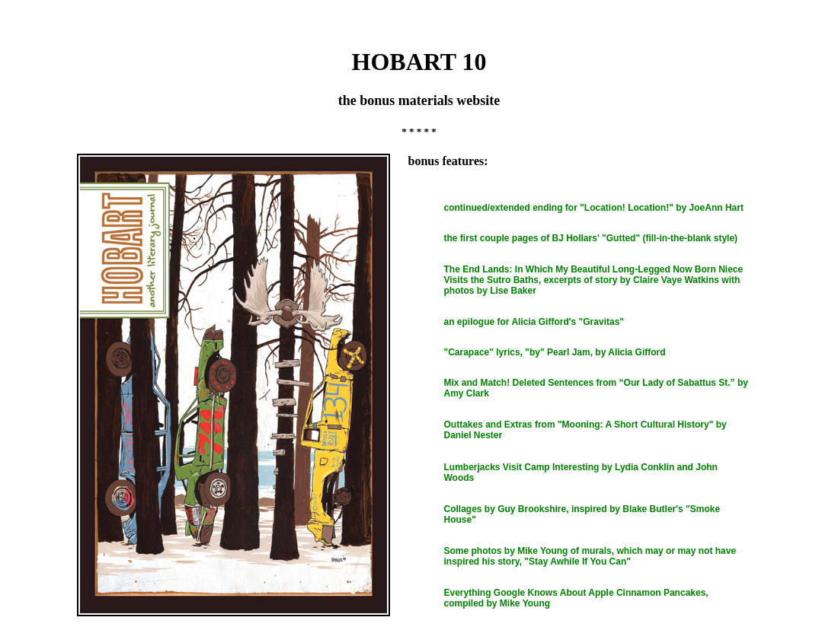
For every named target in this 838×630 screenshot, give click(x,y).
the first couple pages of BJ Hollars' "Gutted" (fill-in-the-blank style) (591, 238)
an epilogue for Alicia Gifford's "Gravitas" (534, 322)
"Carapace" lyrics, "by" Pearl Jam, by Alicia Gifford (555, 352)
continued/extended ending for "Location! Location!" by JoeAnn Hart (594, 207)
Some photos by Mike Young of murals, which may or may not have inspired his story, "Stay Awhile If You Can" (590, 556)
